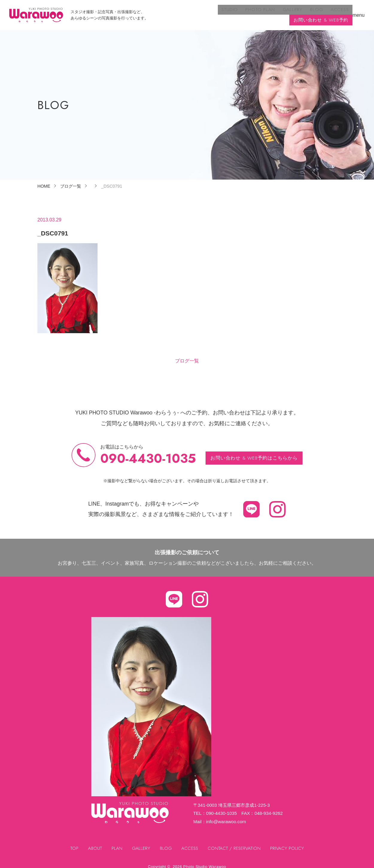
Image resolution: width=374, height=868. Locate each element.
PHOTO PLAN (195, 12)
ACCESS (270, 12)
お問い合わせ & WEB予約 (320, 12)
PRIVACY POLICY (288, 842)
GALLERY (226, 12)
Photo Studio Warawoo (204, 860)
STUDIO (166, 12)
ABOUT (94, 842)
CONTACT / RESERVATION (235, 842)
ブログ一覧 (187, 354)
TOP (73, 842)
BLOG (248, 12)
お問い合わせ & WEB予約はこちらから (254, 451)
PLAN (115, 842)
